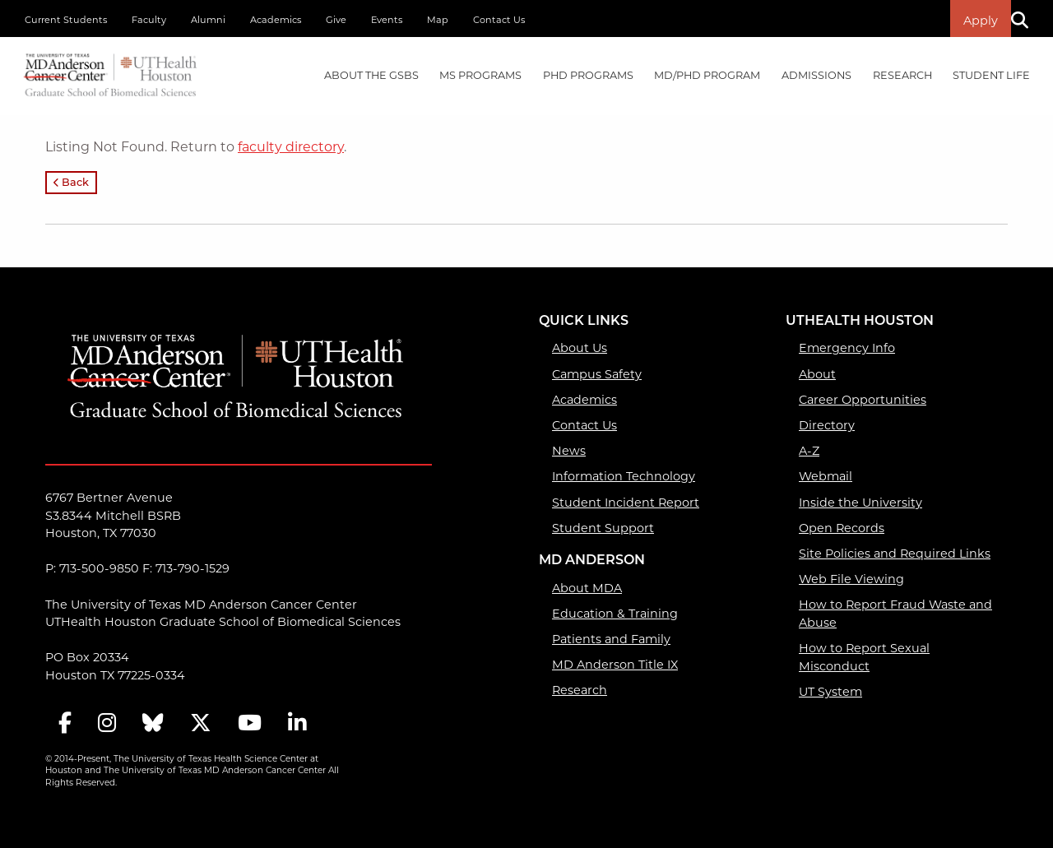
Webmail (825, 476)
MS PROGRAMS (480, 75)
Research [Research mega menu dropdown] (902, 75)
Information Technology (623, 476)
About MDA (587, 588)
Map (437, 19)
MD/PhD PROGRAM (707, 75)
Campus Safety (597, 374)
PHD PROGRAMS (588, 75)
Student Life (991, 75)
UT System (830, 691)
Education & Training (615, 613)
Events (386, 19)
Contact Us (499, 19)
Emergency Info (847, 348)
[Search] (1026, 18)
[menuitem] (371, 76)
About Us (579, 348)
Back (71, 183)
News (569, 450)
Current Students (66, 19)
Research (579, 690)
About (817, 374)
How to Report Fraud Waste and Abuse (895, 613)
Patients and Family (611, 639)
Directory (827, 425)
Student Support (603, 528)
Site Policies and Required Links (894, 553)
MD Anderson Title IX (615, 664)
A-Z (809, 450)
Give (336, 19)
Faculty (149, 19)
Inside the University (860, 502)
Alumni (208, 19)
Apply (980, 20)
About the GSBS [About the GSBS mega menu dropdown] (371, 75)
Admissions (816, 75)
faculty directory (291, 147)
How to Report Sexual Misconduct (864, 657)
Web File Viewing (851, 579)
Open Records (841, 528)
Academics (275, 19)
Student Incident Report (625, 502)
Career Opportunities (862, 399)
